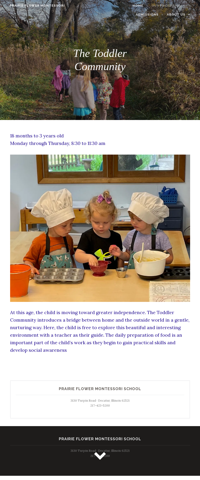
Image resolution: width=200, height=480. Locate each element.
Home (110, 5)
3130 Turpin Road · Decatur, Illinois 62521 (100, 401)
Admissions (177, 5)
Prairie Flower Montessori (33, 5)
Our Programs (138, 5)
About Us (179, 14)
